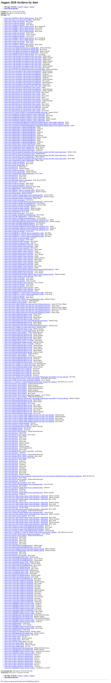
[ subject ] (26, 7)
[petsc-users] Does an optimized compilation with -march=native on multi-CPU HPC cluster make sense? (35, 152)
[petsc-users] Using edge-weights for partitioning (19, 580)
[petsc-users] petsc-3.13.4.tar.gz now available (18, 19)
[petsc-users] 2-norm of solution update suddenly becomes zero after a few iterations (29, 415)
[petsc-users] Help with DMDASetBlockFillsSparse (19, 223)
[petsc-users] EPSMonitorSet (13, 623)
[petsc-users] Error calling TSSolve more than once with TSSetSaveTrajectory (27, 304)
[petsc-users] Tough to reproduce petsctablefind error (20, 203)
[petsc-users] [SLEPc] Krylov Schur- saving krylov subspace (22, 378)
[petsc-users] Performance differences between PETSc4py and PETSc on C (26, 220)
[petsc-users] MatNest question (13, 428)
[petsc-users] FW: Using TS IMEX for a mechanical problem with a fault (26, 112)
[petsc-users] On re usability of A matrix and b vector (20, 327)
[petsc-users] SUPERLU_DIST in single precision (19, 18)
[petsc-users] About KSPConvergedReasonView (18, 545)
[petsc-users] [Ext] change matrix (14, 643)
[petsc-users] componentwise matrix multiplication (19, 147)
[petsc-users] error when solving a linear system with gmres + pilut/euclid (26, 496)
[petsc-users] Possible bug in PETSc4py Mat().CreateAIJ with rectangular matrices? (29, 269)
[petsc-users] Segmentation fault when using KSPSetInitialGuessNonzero (26, 320)
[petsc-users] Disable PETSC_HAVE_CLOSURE (19, 340)
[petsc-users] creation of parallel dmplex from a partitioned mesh (23, 195)
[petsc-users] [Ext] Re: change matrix (15, 641)
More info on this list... (11, 8)
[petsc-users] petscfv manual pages (14, 165)
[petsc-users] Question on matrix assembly (17, 206)
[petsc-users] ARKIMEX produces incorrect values (19, 603)
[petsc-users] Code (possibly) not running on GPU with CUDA (23, 56)
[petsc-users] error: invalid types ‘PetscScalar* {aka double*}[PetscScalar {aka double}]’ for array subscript (36, 377)
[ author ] (32, 7)
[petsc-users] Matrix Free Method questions (17, 563)
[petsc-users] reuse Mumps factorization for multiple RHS (21, 48)
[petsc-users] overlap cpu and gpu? (14, 21)
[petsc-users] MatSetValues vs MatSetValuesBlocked (20, 127)
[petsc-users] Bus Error (11, 167)
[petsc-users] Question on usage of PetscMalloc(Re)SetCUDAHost (24, 525)
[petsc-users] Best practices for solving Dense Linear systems (22, 87)
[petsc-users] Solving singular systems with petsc (19, 246)
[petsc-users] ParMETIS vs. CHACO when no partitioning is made (24, 233)
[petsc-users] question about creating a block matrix (19, 145)
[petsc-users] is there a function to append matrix (19, 654)
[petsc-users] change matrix (12, 636)
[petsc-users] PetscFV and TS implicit (15, 332)
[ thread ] (20, 7)
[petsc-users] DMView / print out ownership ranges (19, 190)
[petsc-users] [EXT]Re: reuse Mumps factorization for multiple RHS (24, 69)
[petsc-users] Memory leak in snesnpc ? (16, 301)
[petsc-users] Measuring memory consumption (18, 180)
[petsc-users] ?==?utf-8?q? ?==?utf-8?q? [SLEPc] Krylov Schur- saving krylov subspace (30, 382)
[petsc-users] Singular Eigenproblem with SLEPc (19, 244)
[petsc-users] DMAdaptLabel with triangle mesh (18, 615)
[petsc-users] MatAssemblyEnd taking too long (18, 314)
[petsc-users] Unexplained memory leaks (16, 557)
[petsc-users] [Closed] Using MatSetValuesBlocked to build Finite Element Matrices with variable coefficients (37, 125)
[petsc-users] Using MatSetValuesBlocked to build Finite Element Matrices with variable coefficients (34, 122)
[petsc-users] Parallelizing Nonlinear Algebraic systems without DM (24, 114)
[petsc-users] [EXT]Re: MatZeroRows (15, 216)
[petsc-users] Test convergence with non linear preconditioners (23, 71)
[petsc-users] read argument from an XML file (18, 368)
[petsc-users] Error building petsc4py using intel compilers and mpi (24, 549)
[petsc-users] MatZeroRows (12, 188)
